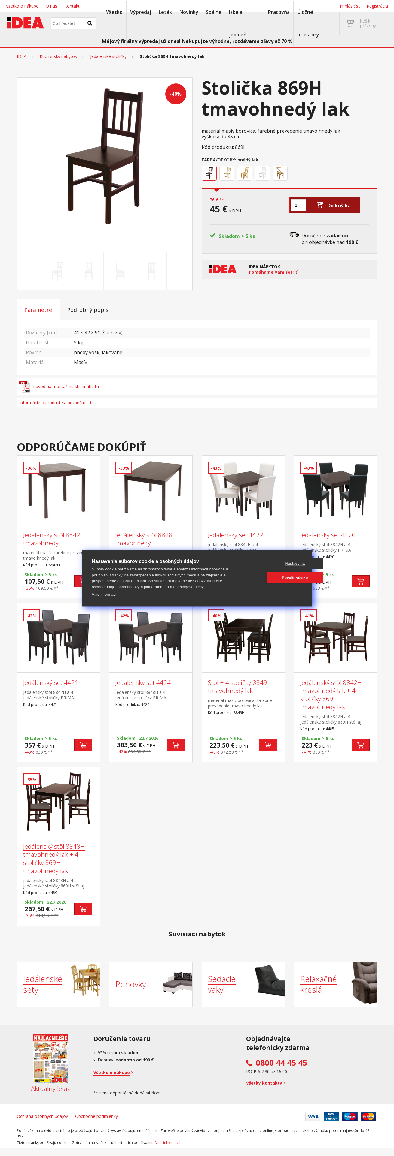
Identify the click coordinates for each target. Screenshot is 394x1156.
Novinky (188, 12)
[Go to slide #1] (57, 271)
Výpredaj (140, 12)
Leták (165, 12)
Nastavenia (273, 563)
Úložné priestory (308, 23)
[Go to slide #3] (120, 271)
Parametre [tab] (38, 309)
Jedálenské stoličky (108, 56)
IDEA (21, 56)
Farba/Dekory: (219, 160)
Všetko (114, 12)
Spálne (213, 12)
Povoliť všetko (273, 578)
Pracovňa (279, 12)
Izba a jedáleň (237, 23)
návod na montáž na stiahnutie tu (59, 387)
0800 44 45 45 (281, 1062)
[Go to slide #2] (88, 271)
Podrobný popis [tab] (87, 309)
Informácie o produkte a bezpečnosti (55, 402)
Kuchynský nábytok (58, 56)
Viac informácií (105, 594)
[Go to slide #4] (151, 271)
